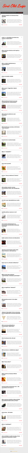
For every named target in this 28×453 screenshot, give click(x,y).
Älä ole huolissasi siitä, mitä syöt (8, 338)
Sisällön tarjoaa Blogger (14, 451)
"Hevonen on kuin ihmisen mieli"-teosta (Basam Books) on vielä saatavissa (10, 250)
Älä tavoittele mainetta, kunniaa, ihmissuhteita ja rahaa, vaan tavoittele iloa (10, 188)
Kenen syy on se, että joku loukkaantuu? (10, 262)
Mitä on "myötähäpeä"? (6, 424)
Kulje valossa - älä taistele (7, 412)
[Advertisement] (26, 21)
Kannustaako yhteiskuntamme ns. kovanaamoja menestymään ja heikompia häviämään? (10, 225)
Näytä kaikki (20, 12)
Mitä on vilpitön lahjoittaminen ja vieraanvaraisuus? (9, 64)
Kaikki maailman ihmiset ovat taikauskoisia (11, 237)
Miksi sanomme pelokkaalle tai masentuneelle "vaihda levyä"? (8, 326)
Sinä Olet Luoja (14, 5)
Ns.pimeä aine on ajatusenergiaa (8, 139)
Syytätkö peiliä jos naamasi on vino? (9, 212)
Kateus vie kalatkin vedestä (7, 76)
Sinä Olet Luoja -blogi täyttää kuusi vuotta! (10, 200)
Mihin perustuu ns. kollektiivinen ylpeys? (10, 349)
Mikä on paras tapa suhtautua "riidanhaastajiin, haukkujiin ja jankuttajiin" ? (11, 275)
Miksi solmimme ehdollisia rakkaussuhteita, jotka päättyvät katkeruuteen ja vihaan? (11, 400)
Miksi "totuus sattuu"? (6, 361)
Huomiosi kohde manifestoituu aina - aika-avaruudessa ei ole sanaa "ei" (11, 387)
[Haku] (27, 2)
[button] (21, 15)
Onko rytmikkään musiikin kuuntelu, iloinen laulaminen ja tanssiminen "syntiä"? (11, 437)
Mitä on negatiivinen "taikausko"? (9, 287)
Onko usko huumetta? (6, 163)
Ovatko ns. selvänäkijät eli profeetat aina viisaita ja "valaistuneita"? (10, 38)
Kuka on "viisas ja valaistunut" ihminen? (10, 175)
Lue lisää (20, 24)
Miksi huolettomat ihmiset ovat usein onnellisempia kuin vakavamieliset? (9, 102)
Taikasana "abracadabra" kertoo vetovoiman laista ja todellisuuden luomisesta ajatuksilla (11, 313)
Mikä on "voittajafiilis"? (6, 151)
